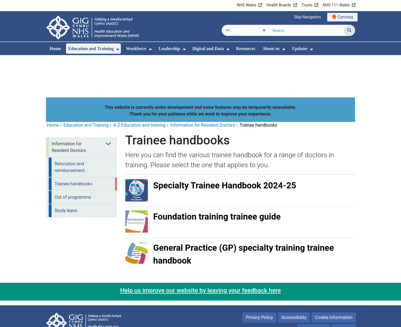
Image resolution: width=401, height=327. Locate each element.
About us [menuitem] (271, 48)
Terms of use (314, 291)
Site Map (344, 291)
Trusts (307, 5)
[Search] (349, 30)
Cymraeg (345, 17)
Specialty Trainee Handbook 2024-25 (224, 147)
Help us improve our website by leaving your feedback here (200, 252)
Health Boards (278, 5)
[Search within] (245, 30)
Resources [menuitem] (245, 48)
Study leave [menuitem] (66, 172)
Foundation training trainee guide (217, 179)
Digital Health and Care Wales (320, 320)
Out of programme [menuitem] (73, 159)
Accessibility (294, 279)
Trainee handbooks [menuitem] (73, 146)
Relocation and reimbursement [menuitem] (70, 129)
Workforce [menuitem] (136, 48)
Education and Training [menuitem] (91, 48)
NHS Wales (246, 5)
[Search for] (306, 30)
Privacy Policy (259, 279)
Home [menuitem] (55, 48)
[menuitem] (118, 49)
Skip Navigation (307, 17)
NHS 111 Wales (336, 5)
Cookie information (334, 279)
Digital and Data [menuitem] (208, 48)
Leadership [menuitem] (169, 48)
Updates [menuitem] (299, 48)
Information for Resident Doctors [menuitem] (69, 109)
